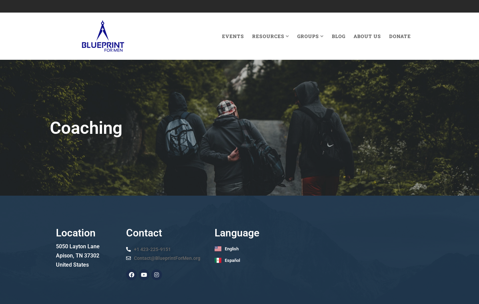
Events (233, 36)
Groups (310, 36)
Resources (270, 36)
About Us (367, 36)
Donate (400, 36)
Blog (338, 36)
